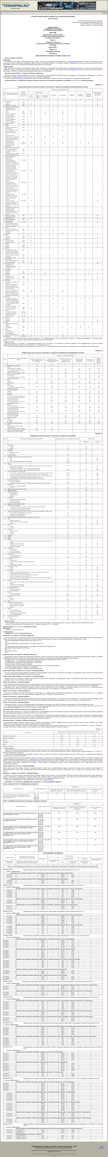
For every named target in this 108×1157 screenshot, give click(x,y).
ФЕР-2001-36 (74, 63)
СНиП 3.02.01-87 (17, 77)
